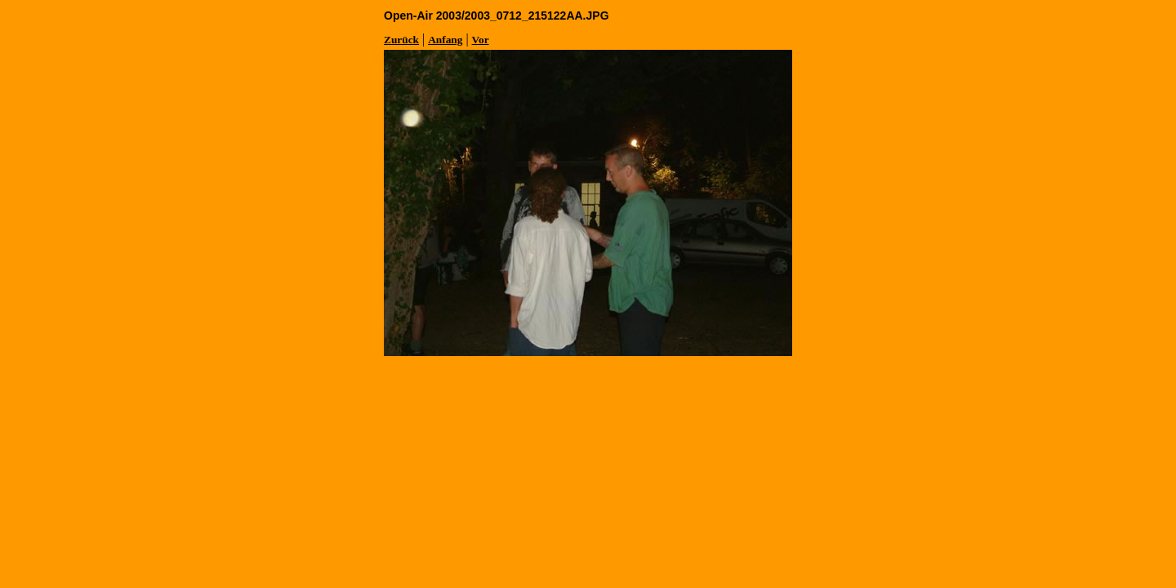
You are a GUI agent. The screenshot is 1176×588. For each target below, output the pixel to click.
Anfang (445, 39)
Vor (480, 39)
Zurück (401, 39)
